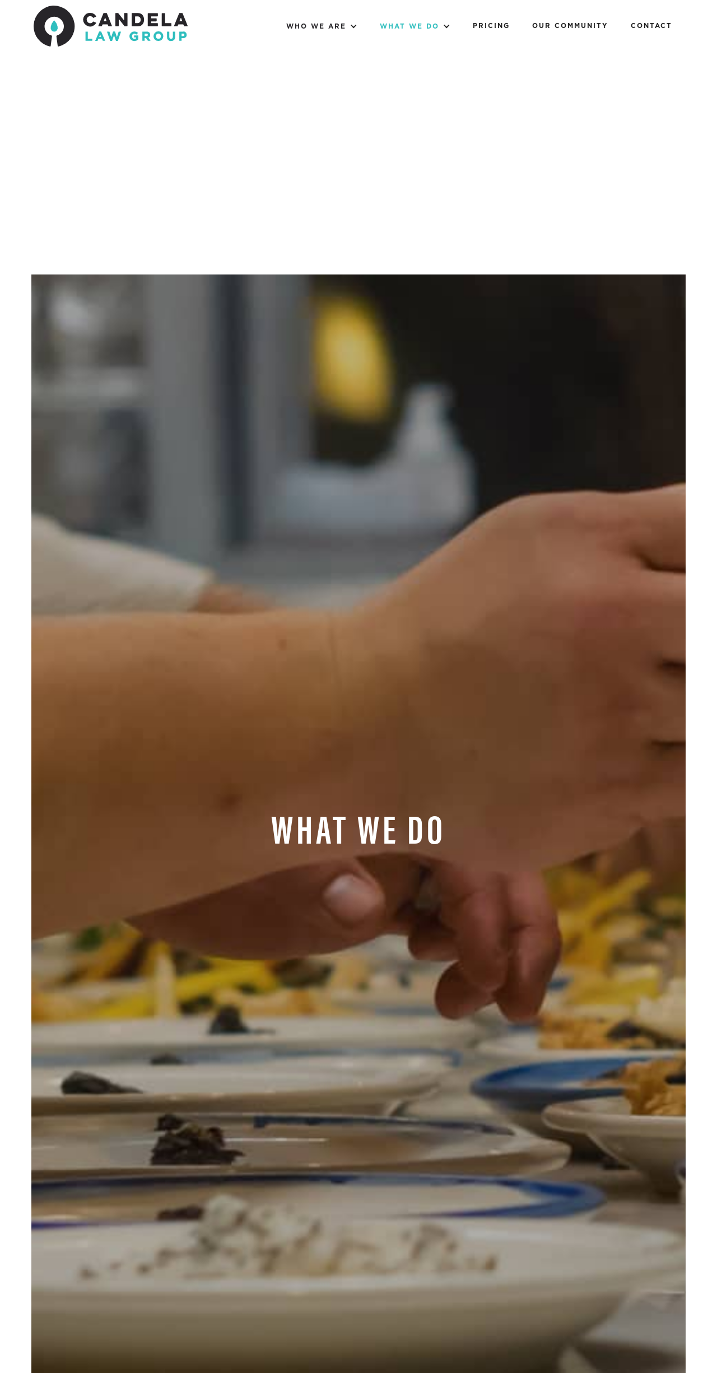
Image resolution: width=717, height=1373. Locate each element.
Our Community (570, 26)
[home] (111, 29)
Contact (651, 26)
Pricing (491, 26)
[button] (322, 26)
